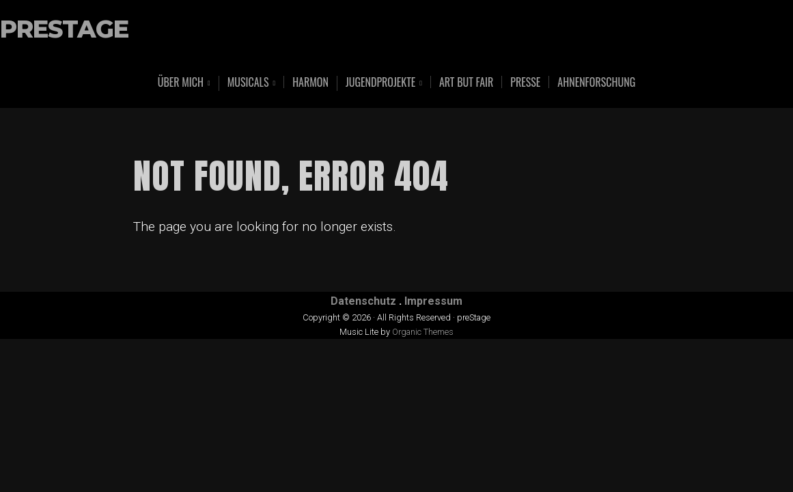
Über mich (181, 83)
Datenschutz (363, 301)
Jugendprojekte (380, 83)
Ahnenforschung (596, 82)
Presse (525, 82)
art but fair (466, 82)
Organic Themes (423, 332)
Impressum (433, 301)
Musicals (248, 83)
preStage (64, 29)
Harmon (310, 82)
